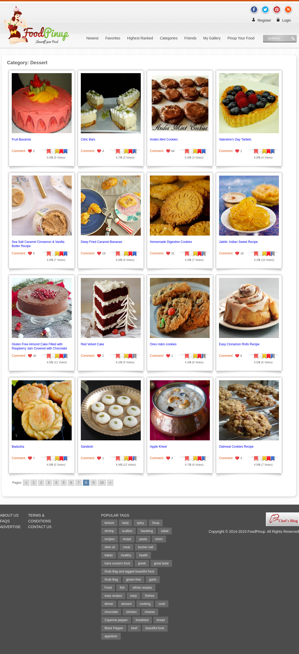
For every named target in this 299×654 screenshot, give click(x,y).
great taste (161, 563)
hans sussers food (117, 563)
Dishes (150, 596)
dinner (109, 604)
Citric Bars (88, 139)
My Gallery (212, 38)
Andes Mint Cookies (164, 139)
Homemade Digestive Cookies (171, 242)
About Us (9, 515)
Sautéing (147, 531)
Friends (190, 38)
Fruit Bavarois (21, 139)
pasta (143, 539)
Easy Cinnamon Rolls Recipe (239, 344)
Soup (155, 523)
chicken (131, 612)
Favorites (112, 38)
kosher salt (145, 547)
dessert (126, 604)
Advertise (10, 527)
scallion (127, 531)
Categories (169, 38)
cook (161, 604)
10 (101, 482)
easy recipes (113, 596)
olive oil (110, 547)
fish (122, 587)
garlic (153, 579)
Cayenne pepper (116, 620)
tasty (125, 523)
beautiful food (154, 628)
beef (134, 628)
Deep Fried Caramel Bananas (101, 242)
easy (133, 596)
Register (264, 20)
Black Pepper (114, 628)
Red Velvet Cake (92, 344)
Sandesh (87, 446)
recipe (127, 539)
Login (286, 20)
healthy (126, 555)
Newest (92, 38)
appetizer (111, 636)
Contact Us (40, 527)
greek (142, 563)
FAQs (5, 521)
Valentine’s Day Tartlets (235, 139)
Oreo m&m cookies (163, 344)
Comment (18, 151)
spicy (140, 523)
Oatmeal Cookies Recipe (236, 446)
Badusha (18, 446)
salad (164, 531)
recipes (110, 539)
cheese (150, 612)
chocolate (111, 612)
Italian (109, 555)
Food (108, 587)
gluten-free (133, 579)
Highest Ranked (140, 38)
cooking (145, 604)
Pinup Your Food (240, 38)
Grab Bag (111, 579)
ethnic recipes (142, 587)
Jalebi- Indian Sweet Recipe (238, 242)
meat (126, 547)
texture (109, 523)
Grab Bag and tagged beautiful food (129, 571)
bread (161, 620)
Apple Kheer (158, 446)
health (143, 555)
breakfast (142, 620)
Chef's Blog (288, 521)
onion (159, 539)
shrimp (109, 531)
